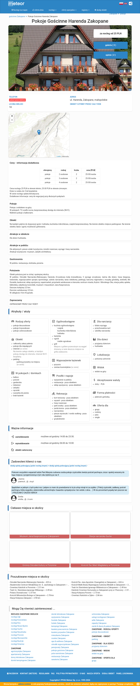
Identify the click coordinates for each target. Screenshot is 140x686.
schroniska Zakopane (100, 614)
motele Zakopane (58, 638)
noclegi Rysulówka (18, 632)
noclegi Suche (16, 629)
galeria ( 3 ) (110, 45)
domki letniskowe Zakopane (62, 614)
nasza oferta (93, 673)
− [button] (12, 120)
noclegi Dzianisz (17, 644)
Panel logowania (124, 673)
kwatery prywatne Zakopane (62, 632)
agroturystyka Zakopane (21, 651)
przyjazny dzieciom (99, 646)
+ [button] (12, 116)
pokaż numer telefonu (17, 100)
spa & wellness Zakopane (61, 641)
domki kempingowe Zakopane (23, 660)
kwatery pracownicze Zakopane (64, 629)
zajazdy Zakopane (99, 623)
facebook (12, 673)
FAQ (52, 673)
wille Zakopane (98, 620)
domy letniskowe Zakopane (22, 657)
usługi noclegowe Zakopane (103, 617)
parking (95, 639)
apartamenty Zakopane (20, 654)
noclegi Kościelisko (19, 620)
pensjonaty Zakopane (60, 647)
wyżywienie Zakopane (60, 617)
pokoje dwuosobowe (100, 632)
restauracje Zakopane (60, 656)
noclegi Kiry (15, 623)
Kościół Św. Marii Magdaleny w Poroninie (100, 565)
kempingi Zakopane (59, 626)
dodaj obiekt (108, 673)
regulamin (44, 673)
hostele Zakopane (58, 620)
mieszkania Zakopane (60, 635)
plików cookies (24, 684)
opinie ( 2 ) (111, 55)
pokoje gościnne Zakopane (62, 650)
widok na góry (97, 653)
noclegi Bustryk (17, 641)
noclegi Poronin (17, 635)
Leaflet (58, 156)
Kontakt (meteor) (28, 673)
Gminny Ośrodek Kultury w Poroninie (39, 565)
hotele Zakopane (58, 623)
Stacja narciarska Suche (100, 536)
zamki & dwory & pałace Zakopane (106, 626)
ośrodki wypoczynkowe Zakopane (65, 644)
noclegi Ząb (15, 617)
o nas (82, 673)
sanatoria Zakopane (59, 659)
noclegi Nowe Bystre (19, 626)
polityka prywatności (67, 673)
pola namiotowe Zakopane (62, 653)
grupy (94, 661)
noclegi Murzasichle (19, 638)
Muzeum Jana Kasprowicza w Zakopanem (39, 536)
